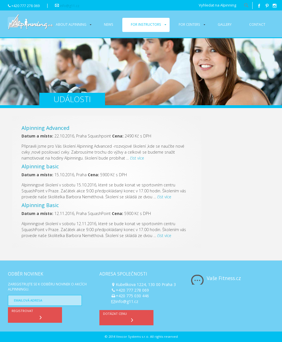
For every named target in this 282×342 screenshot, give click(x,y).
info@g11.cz (69, 5)
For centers (189, 24)
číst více (137, 158)
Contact (257, 24)
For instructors (146, 24)
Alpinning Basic (40, 205)
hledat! (246, 5)
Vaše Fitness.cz (224, 278)
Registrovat (28, 314)
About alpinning (71, 24)
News (108, 24)
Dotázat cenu (119, 316)
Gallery (225, 24)
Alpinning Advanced (45, 127)
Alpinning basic (40, 166)
